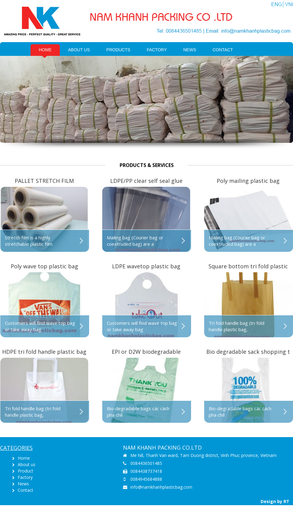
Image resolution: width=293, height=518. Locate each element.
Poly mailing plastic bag (248, 180)
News (189, 49)
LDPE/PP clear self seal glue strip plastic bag (146, 181)
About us (79, 49)
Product (25, 471)
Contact (223, 49)
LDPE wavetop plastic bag (146, 266)
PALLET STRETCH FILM (44, 180)
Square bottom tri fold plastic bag (248, 267)
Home (45, 49)
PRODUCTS (118, 49)
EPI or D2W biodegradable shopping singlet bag (146, 352)
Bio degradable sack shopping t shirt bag (248, 352)
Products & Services (147, 165)
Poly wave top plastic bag (44, 266)
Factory (157, 49)
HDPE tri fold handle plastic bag (44, 351)
